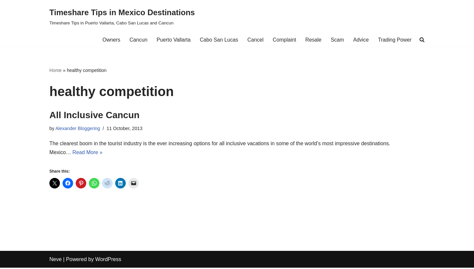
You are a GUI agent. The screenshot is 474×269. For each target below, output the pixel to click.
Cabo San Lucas (217, 40)
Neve (55, 260)
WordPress (108, 260)
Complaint (283, 40)
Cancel (254, 40)
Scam (336, 40)
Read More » (88, 153)
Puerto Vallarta (171, 40)
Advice (360, 40)
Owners (108, 40)
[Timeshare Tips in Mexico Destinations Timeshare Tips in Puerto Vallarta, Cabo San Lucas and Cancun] (122, 16)
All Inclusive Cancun (94, 115)
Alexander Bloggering (78, 129)
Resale (312, 40)
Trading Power (394, 40)
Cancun (135, 40)
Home (55, 70)
